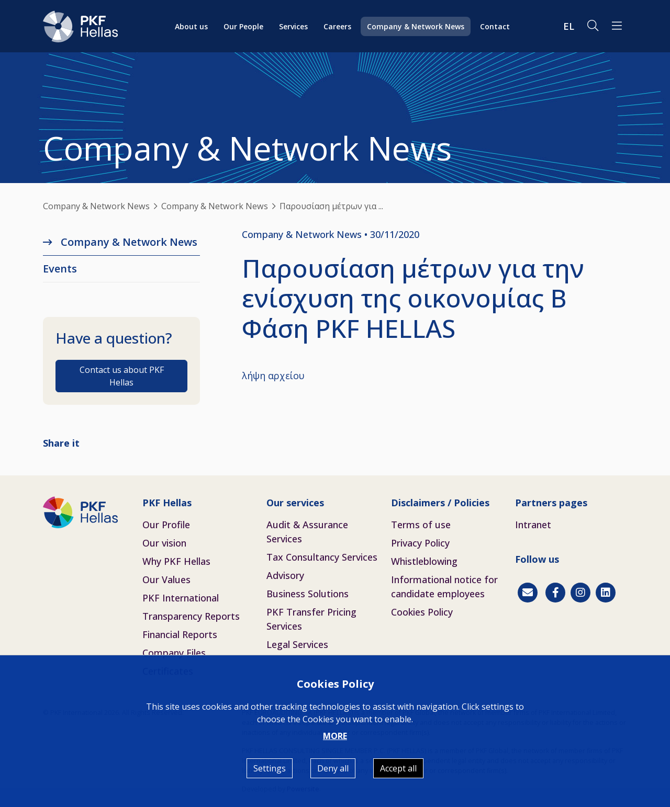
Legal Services (297, 644)
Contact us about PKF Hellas (122, 376)
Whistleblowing (424, 561)
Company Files (174, 652)
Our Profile (166, 524)
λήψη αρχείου (273, 375)
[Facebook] (555, 593)
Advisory (285, 575)
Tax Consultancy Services (321, 557)
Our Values (166, 579)
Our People (243, 26)
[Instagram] (580, 593)
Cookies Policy (422, 612)
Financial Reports (179, 634)
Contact (495, 26)
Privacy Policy (420, 543)
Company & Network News (415, 26)
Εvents (60, 269)
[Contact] (528, 593)
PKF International (180, 598)
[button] (617, 26)
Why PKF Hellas (176, 561)
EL (568, 26)
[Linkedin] (606, 593)
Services (293, 26)
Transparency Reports (191, 616)
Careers (337, 26)
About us (191, 26)
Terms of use (421, 524)
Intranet (533, 524)
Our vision (164, 543)
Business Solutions (307, 593)
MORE (335, 736)
